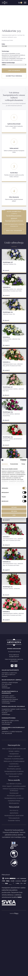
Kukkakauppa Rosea (8, 718)
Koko (3, 44)
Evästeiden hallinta (14, 820)
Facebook (4, 676)
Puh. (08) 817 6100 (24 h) (9, 697)
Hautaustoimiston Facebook (10, 699)
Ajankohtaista (14, 813)
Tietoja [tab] (23, 463)
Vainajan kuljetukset (14, 756)
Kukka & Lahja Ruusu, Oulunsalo (13, 706)
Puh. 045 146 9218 (7, 733)
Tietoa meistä (14, 807)
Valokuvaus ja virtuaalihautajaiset (14, 761)
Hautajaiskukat (14, 753)
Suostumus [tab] (5, 463)
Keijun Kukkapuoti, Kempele (11, 680)
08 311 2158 (12, 654)
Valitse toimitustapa (8, 62)
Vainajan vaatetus (14, 751)
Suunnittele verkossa (14, 76)
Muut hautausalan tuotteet (14, 774)
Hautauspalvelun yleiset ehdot (14, 815)
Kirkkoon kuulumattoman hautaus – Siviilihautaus (14, 789)
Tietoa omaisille (14, 780)
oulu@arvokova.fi (14, 656)
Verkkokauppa (6, 688)
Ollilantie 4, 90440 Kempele (10, 682)
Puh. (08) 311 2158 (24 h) (8, 674)
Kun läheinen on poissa (14, 783)
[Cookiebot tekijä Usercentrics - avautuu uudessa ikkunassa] (20, 460)
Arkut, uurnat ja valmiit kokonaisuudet (14, 748)
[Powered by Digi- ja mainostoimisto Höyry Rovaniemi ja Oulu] (14, 913)
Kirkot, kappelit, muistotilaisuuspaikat (14, 786)
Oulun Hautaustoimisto (10, 670)
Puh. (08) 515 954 (6, 684)
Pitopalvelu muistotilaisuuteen (14, 758)
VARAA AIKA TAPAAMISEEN (14, 230)
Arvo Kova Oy (14, 810)
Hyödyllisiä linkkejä (14, 800)
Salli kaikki (14, 507)
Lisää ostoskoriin (14, 70)
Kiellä (14, 515)
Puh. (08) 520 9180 (7, 711)
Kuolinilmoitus (14, 764)
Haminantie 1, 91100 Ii (8, 695)
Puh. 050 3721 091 (7, 722)
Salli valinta (14, 511)
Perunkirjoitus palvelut (14, 769)
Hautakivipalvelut (14, 766)
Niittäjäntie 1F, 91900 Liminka (10, 720)
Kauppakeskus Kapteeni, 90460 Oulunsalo (14, 709)
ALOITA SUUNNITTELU (14, 211)
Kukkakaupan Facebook (8, 701)
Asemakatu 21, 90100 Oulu (9, 672)
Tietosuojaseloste (14, 818)
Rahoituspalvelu (14, 776)
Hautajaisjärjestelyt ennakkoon (14, 771)
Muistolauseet (14, 793)
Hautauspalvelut (14, 745)
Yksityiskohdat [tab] (14, 463)
